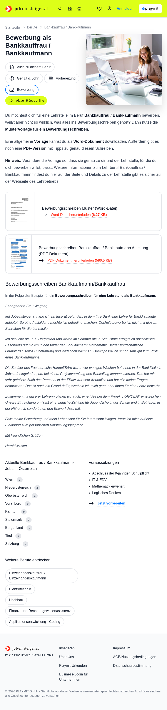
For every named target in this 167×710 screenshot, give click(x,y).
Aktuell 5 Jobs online (26, 100)
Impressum (121, 648)
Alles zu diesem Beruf (30, 67)
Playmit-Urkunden (73, 665)
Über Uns (66, 657)
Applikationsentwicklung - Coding (34, 622)
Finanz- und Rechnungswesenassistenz (40, 611)
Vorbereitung (62, 78)
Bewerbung (22, 89)
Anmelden (125, 8)
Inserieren (67, 648)
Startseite (12, 27)
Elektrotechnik (20, 589)
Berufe (32, 27)
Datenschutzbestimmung (132, 665)
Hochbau (16, 600)
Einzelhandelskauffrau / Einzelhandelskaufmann (27, 575)
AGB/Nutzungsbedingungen (134, 657)
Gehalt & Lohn (24, 78)
